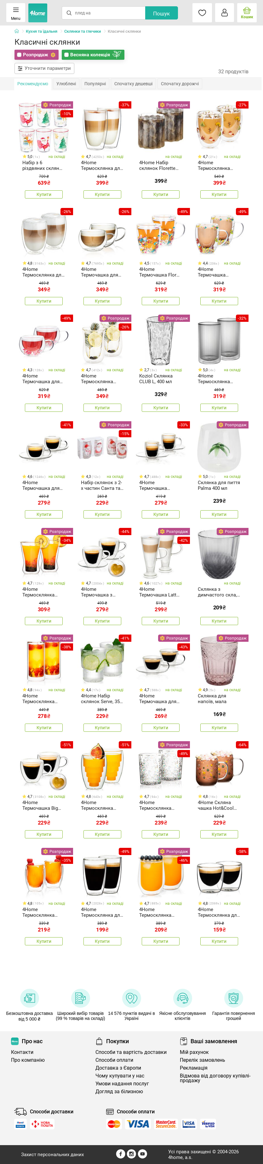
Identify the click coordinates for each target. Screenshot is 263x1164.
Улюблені (66, 83)
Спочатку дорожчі (180, 83)
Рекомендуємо (32, 83)
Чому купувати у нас (119, 1075)
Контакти (22, 1052)
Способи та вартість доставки (131, 1052)
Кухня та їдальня (41, 31)
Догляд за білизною (119, 1091)
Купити (44, 194)
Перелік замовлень (202, 1060)
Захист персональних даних (52, 1154)
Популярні (95, 83)
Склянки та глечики (82, 31)
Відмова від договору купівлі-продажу (215, 1078)
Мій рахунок (194, 1052)
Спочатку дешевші (133, 83)
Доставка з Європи (118, 1068)
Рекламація (194, 1068)
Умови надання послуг (122, 1083)
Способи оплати (114, 1060)
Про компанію (28, 1060)
